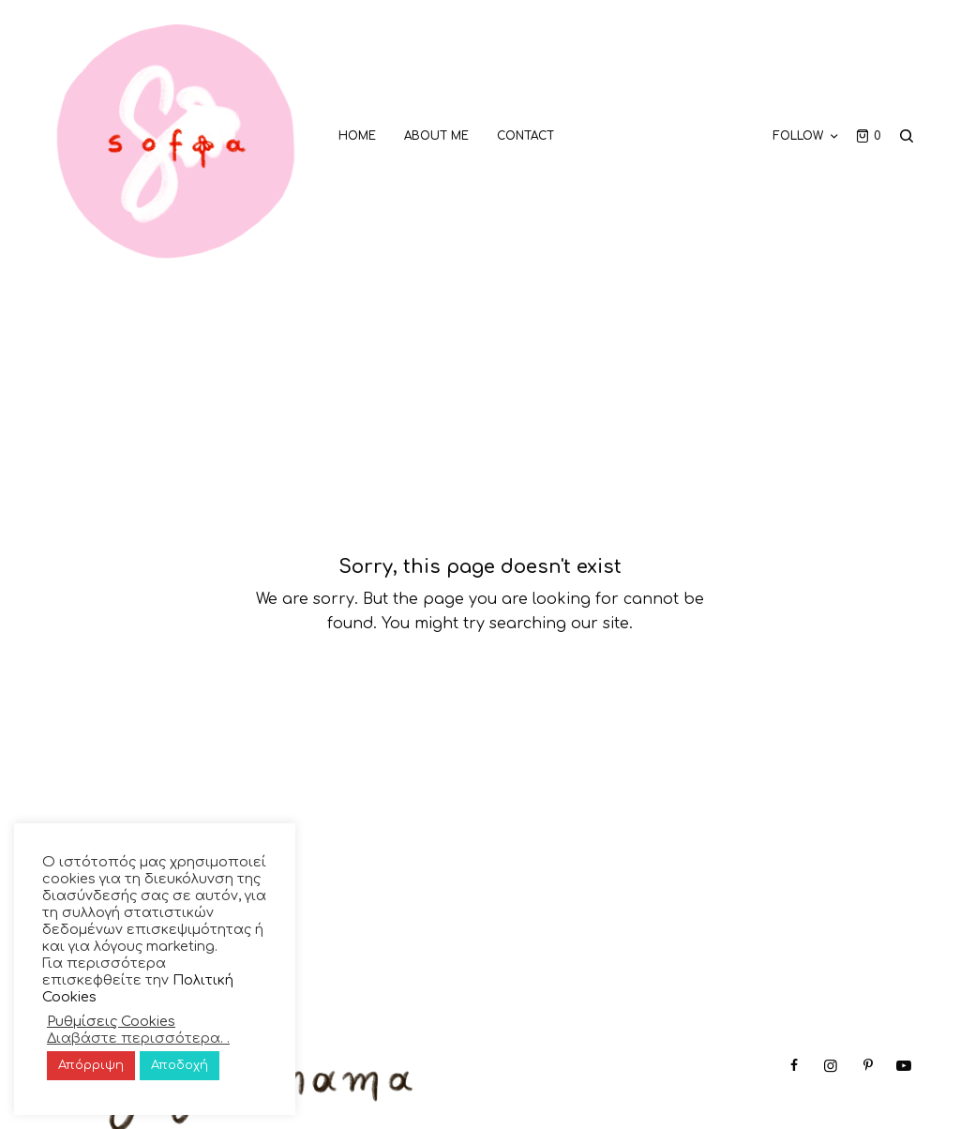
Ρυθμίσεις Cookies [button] (111, 1021)
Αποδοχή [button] (179, 1065)
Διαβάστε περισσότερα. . (138, 1038)
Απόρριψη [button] (91, 1065)
